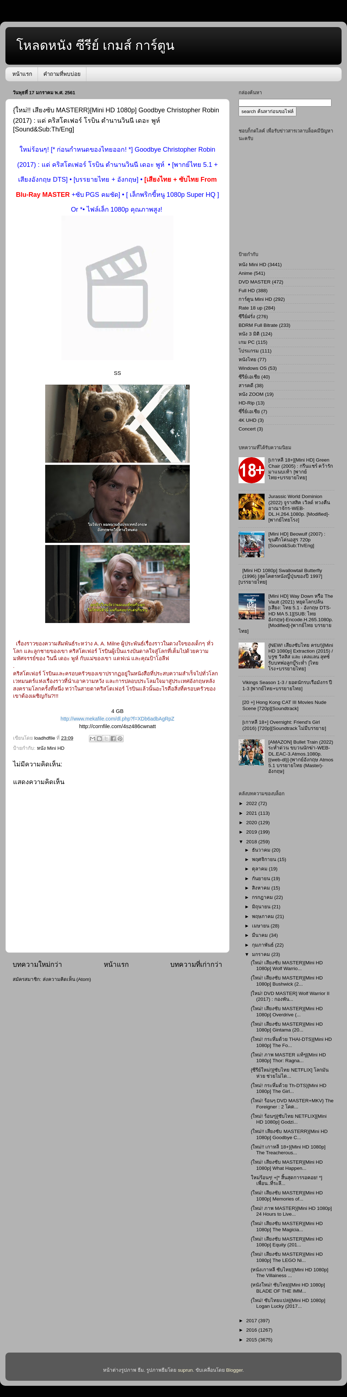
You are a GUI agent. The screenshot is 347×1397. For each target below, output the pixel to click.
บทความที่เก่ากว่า (196, 964)
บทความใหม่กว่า (37, 964)
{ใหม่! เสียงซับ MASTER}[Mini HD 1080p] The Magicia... (287, 1226)
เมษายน (261, 926)
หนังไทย (247, 359)
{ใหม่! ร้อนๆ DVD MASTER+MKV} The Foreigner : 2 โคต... (292, 1103)
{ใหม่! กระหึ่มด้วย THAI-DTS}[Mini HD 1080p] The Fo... (291, 1042)
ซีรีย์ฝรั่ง (247, 316)
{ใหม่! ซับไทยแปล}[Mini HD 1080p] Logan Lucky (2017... (288, 1303)
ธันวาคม (262, 850)
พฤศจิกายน (265, 859)
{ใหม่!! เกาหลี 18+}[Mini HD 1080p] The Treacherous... (288, 1149)
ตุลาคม (260, 868)
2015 (252, 1339)
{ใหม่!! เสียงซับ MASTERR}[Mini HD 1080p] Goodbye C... (289, 1134)
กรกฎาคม (263, 897)
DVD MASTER (255, 282)
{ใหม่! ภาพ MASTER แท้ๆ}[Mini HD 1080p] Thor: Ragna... (288, 1057)
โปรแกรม (249, 351)
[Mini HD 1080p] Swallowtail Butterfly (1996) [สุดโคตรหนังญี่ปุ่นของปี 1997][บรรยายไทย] (280, 576)
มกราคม (261, 954)
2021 (252, 813)
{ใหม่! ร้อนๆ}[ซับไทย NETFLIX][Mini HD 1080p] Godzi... (289, 1119)
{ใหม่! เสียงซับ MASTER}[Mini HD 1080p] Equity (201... (287, 1241)
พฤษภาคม (263, 916)
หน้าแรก (22, 74)
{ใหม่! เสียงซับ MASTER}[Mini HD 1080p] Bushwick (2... (287, 980)
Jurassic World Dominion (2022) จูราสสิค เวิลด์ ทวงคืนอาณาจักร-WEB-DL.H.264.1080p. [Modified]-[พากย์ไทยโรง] (299, 508)
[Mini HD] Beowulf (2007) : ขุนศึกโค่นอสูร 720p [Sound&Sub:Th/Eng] (296, 539)
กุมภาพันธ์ (263, 945)
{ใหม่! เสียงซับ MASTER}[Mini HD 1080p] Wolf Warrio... (287, 965)
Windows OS (253, 368)
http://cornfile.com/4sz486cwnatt (117, 726)
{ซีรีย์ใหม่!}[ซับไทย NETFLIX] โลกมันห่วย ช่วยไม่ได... (290, 1072)
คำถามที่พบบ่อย (62, 74)
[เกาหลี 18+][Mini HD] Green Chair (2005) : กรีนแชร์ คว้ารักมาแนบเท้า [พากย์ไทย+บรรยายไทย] (300, 468)
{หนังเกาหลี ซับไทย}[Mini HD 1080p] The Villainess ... (290, 1272)
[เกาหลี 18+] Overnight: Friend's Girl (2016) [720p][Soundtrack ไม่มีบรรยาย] (284, 725)
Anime (245, 273)
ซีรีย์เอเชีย (249, 377)
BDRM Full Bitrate (258, 325)
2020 (252, 822)
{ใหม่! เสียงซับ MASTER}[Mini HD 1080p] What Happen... (287, 1165)
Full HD (247, 290)
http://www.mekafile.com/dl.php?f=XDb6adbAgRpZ (118, 719)
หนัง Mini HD (51, 748)
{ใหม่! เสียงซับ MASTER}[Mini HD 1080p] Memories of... (287, 1195)
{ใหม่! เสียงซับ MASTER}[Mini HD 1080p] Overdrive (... (287, 1011)
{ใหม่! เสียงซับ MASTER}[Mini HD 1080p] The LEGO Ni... (287, 1257)
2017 (252, 1320)
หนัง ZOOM (251, 394)
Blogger (234, 1370)
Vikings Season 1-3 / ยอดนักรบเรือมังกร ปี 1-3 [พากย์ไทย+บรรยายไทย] (287, 685)
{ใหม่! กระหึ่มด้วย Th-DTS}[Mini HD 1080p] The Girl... (288, 1088)
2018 (252, 841)
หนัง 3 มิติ (249, 334)
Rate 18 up (250, 308)
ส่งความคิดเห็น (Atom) (67, 979)
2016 (252, 1330)
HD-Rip (246, 403)
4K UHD (248, 420)
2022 (252, 803)
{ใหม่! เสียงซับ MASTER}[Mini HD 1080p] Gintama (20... (287, 1027)
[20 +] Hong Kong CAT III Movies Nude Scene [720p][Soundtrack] (284, 705)
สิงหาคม (261, 888)
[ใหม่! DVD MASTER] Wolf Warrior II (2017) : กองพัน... (290, 996)
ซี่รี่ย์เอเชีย (249, 411)
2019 (252, 832)
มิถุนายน (262, 906)
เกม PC (247, 342)
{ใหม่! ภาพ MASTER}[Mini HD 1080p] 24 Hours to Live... (291, 1211)
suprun (185, 1370)
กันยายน (261, 878)
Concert (247, 429)
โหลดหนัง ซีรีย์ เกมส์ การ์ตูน (95, 45)
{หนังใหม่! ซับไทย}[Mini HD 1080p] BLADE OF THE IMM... (288, 1287)
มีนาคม (260, 935)
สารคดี (246, 385)
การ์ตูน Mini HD (255, 299)
